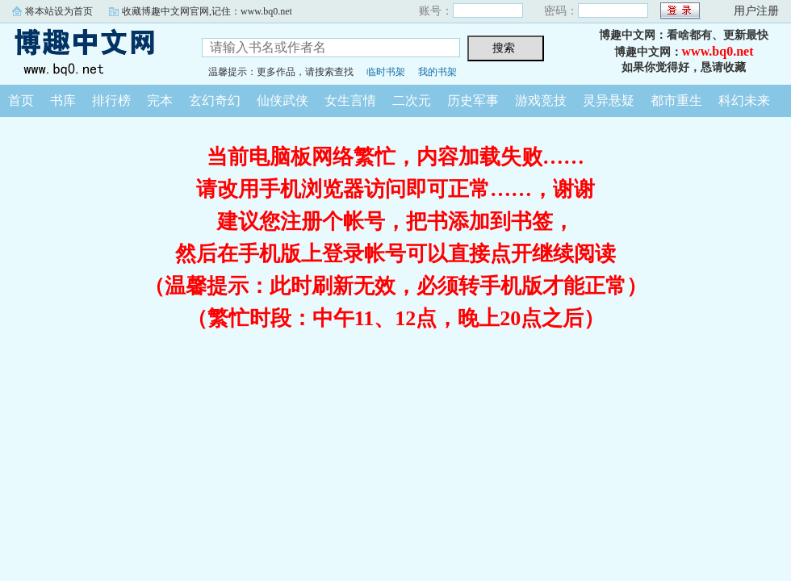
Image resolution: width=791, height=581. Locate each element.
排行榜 (111, 100)
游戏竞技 (541, 100)
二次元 (411, 100)
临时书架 (385, 71)
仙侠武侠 (282, 100)
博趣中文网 (89, 51)
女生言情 (350, 100)
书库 (63, 100)
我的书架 (437, 71)
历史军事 (473, 100)
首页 (21, 100)
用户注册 (756, 11)
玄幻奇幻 (215, 100)
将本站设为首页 (59, 11)
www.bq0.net (718, 51)
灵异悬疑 (608, 100)
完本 (160, 100)
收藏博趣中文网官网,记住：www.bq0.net (207, 11)
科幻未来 (744, 100)
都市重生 (676, 100)
